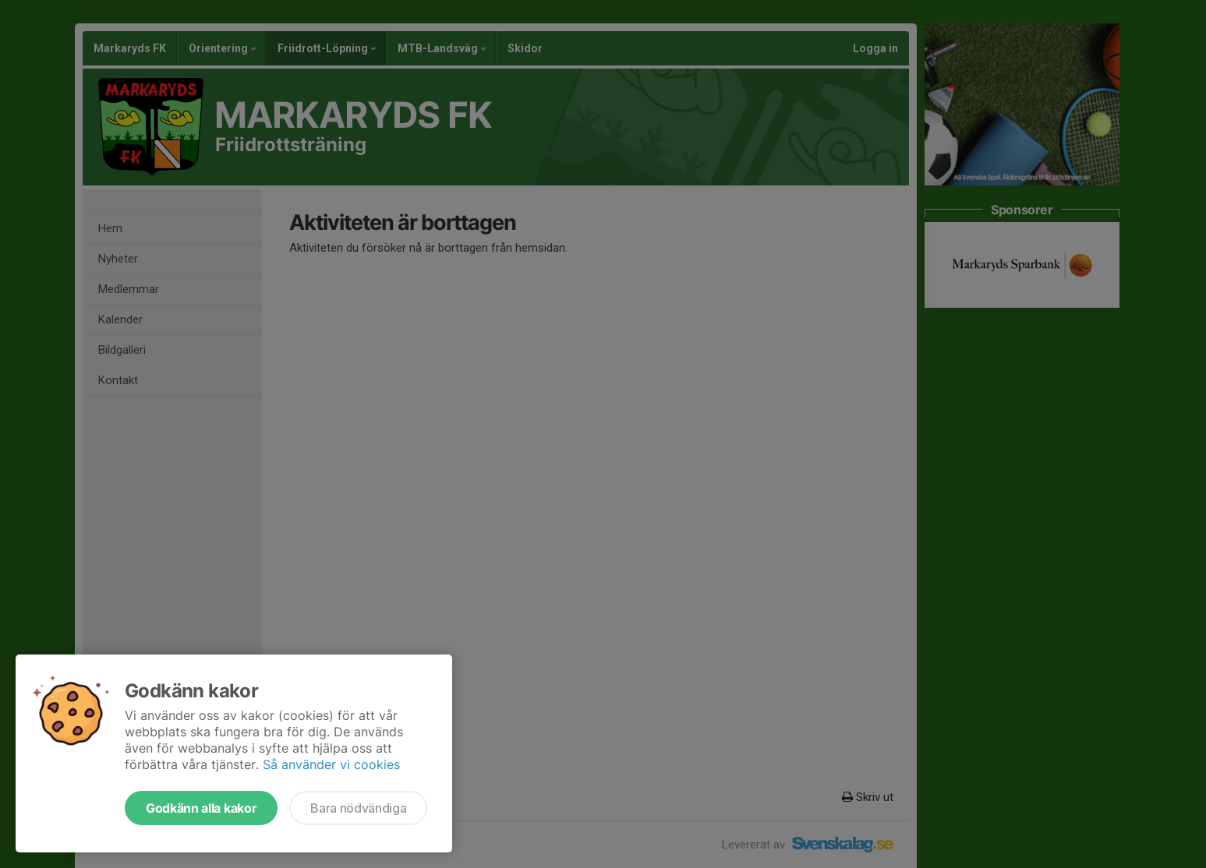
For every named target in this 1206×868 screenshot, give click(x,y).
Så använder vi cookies (331, 764)
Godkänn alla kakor (201, 808)
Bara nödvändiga (358, 808)
